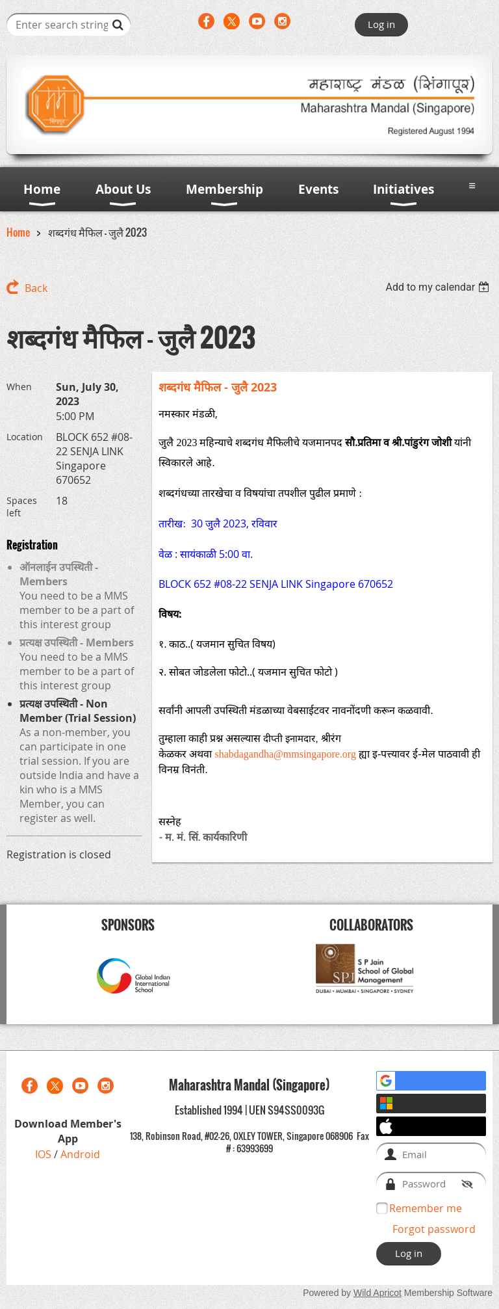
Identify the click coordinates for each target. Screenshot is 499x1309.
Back (36, 288)
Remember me (425, 1208)
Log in (381, 24)
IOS (44, 1154)
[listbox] (439, 287)
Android (80, 1154)
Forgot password (434, 1229)
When (19, 386)
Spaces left (21, 506)
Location (24, 436)
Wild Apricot (377, 1293)
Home (18, 232)
